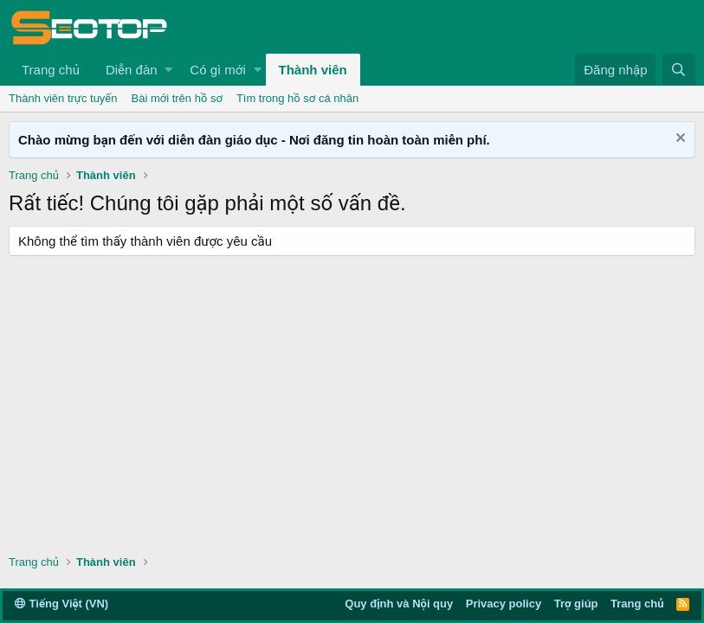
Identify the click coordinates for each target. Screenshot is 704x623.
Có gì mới (217, 69)
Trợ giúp (576, 603)
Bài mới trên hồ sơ (177, 98)
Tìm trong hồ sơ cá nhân (297, 98)
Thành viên (313, 69)
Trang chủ (51, 69)
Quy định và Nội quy (399, 603)
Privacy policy (503, 603)
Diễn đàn (132, 69)
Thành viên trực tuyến (63, 98)
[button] (168, 70)
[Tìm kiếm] (678, 70)
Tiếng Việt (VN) (61, 603)
